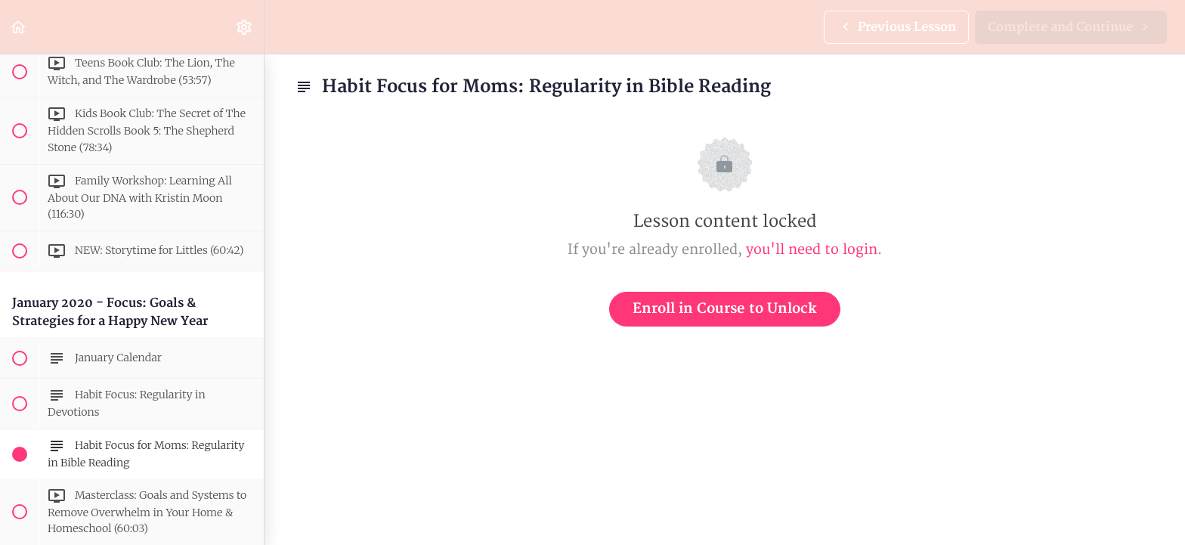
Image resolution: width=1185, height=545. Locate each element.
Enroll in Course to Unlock (725, 308)
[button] (19, 27)
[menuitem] (245, 27)
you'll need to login (811, 250)
